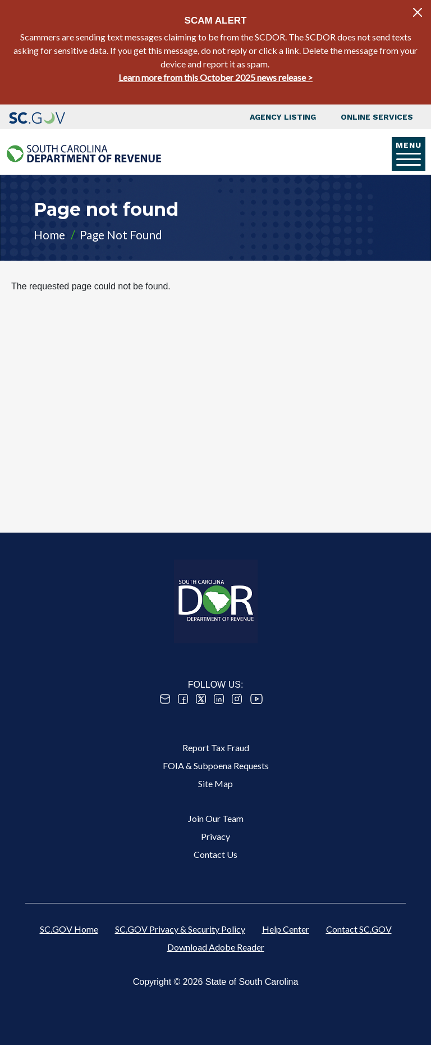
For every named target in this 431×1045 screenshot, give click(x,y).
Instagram (237, 699)
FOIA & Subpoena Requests (216, 765)
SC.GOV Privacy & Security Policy (180, 929)
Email (165, 699)
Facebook (183, 699)
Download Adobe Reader (215, 947)
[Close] (417, 12)
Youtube (256, 699)
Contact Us (215, 854)
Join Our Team (216, 818)
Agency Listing (283, 116)
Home (49, 235)
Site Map (215, 783)
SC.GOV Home (69, 929)
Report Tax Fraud (215, 747)
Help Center (285, 929)
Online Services (377, 116)
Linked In (219, 699)
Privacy (215, 836)
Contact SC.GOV (359, 929)
